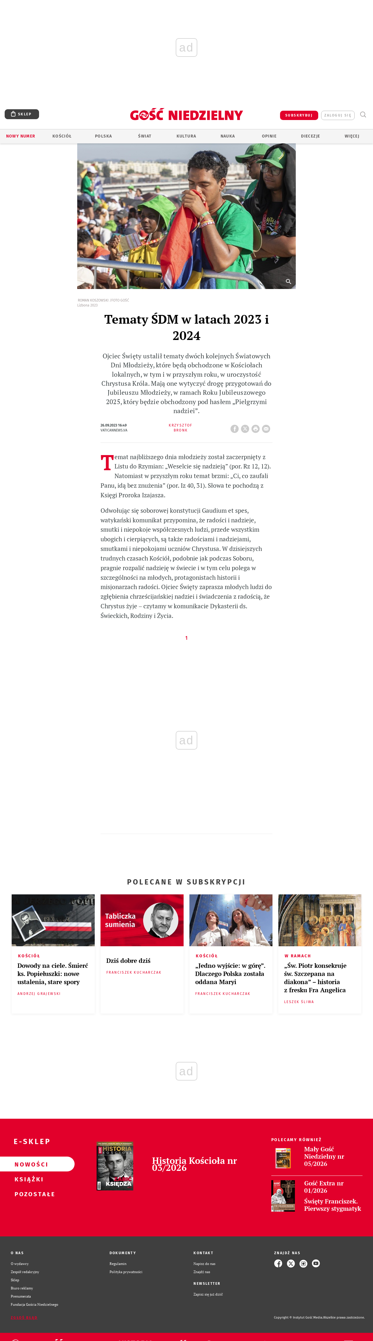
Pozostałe (28, 1194)
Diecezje (310, 136)
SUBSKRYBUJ (299, 115)
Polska (103, 136)
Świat (145, 136)
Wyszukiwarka (363, 114)
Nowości (28, 1164)
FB (236, 427)
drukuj (256, 427)
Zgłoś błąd (24, 1318)
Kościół (62, 136)
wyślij (267, 427)
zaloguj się (337, 115)
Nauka (228, 136)
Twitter (246, 427)
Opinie (269, 136)
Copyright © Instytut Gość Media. (298, 1317)
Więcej (352, 136)
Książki (28, 1179)
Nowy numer (21, 136)
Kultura (186, 136)
